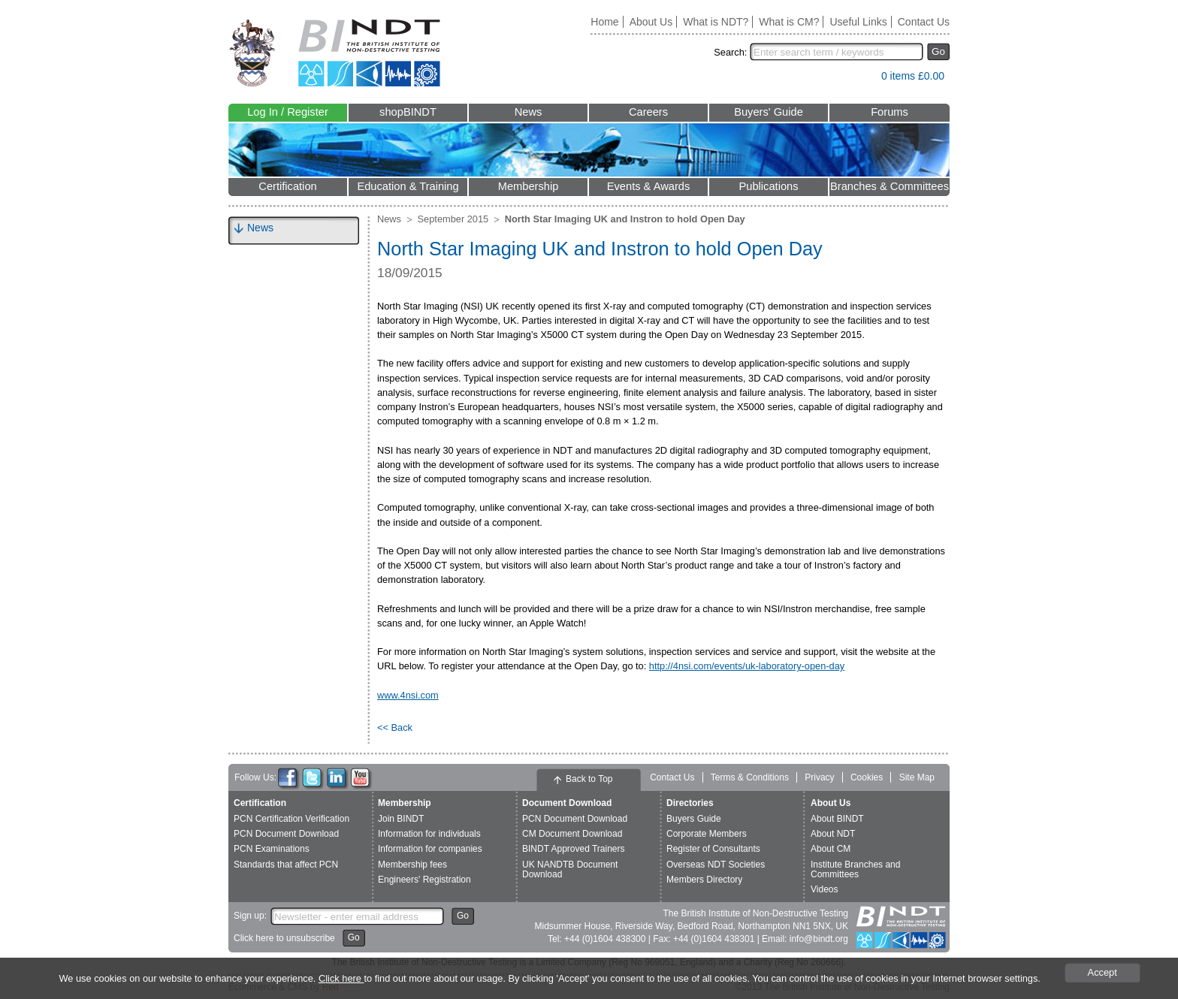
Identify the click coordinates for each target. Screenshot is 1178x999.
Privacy (819, 777)
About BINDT (837, 818)
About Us (651, 22)
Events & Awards (648, 186)
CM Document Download (572, 833)
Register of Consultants (713, 849)
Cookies (866, 777)
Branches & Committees (889, 186)
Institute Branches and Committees (855, 869)
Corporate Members (706, 833)
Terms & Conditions (750, 777)
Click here (341, 978)
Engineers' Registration (424, 879)
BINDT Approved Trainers (573, 849)
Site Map (917, 777)
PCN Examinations (272, 849)
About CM (830, 849)
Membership (528, 186)
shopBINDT (407, 112)
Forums (889, 112)
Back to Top (589, 779)
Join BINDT (401, 818)
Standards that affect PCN (286, 864)
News (528, 112)
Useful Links (858, 22)
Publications (768, 186)
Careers (648, 112)
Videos (824, 889)
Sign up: (250, 915)
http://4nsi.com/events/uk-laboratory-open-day (746, 666)
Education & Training (407, 186)
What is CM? (789, 22)
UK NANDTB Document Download (570, 869)
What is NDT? (715, 22)
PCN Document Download (286, 833)
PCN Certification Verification (291, 818)
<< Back (394, 727)
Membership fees (412, 864)
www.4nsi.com (408, 695)
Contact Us (924, 22)
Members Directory (704, 879)
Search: (730, 52)
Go (938, 51)
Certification (287, 186)
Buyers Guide (693, 818)
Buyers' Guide (768, 112)
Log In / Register (287, 112)
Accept (1102, 972)
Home (604, 22)
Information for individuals (429, 833)
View (862, 79)
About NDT (833, 833)
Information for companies (430, 849)
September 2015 (453, 219)
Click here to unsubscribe (284, 938)
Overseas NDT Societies (715, 864)
